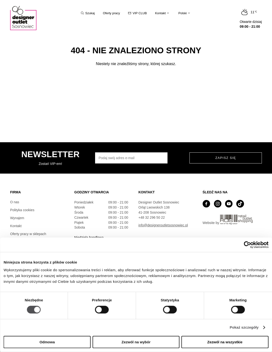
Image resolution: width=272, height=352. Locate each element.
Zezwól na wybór (135, 342)
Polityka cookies (22, 210)
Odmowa (47, 342)
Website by (227, 220)
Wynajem (17, 218)
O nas (14, 202)
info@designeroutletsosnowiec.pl (163, 225)
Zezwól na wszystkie (225, 342)
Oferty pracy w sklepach (28, 234)
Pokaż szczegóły (244, 327)
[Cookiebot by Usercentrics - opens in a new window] (247, 244)
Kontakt (15, 226)
